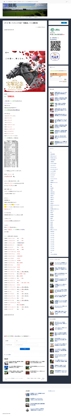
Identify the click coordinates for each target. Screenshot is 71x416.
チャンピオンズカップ (54, 169)
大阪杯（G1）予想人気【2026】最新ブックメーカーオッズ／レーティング (61, 137)
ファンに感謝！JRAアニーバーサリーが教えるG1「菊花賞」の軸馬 (61, 361)
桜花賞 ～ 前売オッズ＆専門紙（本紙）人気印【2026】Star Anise (60, 104)
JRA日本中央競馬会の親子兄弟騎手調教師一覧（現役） (37, 404)
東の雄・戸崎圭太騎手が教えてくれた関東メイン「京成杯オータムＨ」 (61, 269)
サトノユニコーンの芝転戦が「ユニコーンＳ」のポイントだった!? (61, 263)
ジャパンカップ (53, 165)
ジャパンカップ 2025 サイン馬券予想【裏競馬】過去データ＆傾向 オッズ (37, 409)
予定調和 (52, 180)
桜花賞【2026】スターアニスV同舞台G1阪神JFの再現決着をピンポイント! (61, 93)
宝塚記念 (52, 199)
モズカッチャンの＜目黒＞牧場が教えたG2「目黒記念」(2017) (61, 296)
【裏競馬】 (52, 161)
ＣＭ (51, 252)
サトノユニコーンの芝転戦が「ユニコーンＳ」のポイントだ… (14, 379)
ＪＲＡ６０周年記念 (54, 254)
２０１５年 (52, 235)
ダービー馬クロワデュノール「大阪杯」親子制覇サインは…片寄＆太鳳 (61, 121)
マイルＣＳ (52, 176)
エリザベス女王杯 (53, 163)
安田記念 (52, 195)
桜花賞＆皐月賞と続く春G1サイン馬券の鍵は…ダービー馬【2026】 (61, 115)
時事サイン (16, 1)
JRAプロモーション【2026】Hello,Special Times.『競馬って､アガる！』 (61, 323)
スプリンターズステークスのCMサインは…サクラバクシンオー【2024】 (60, 356)
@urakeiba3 (53, 39)
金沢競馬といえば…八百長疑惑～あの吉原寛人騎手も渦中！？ (37, 394)
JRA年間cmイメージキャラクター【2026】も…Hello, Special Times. (36, 399)
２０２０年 (52, 244)
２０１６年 (52, 237)
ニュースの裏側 (8, 354)
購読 (51, 76)
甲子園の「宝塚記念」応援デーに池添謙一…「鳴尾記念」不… (35, 379)
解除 (59, 76)
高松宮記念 (52, 231)
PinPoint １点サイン (21, 1)
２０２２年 (52, 246)
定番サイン (12, 1)
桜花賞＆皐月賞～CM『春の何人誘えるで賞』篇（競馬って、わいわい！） (61, 110)
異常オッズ (52, 220)
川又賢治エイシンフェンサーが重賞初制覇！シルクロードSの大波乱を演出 (61, 302)
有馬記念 (52, 203)
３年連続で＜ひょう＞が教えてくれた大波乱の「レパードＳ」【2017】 (61, 285)
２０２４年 (52, 248)
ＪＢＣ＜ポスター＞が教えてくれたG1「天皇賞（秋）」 (61, 328)
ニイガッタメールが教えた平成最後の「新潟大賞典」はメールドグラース (61, 291)
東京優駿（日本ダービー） (55, 208)
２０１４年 (52, 233)
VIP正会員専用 (53, 159)
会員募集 (29, 1)
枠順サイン (52, 210)
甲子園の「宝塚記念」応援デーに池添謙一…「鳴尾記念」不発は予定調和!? (16, 372)
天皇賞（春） (53, 191)
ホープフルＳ (53, 174)
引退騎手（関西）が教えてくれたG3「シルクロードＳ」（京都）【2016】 (61, 312)
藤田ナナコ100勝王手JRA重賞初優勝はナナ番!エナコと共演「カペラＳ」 (61, 334)
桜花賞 (52, 212)
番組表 (52, 218)
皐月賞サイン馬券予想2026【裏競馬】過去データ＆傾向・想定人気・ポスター (61, 126)
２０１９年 (52, 242)
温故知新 (52, 216)
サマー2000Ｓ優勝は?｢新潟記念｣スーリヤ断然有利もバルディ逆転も (16, 367)
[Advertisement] (24, 40)
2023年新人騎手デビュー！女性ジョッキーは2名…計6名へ (37, 372)
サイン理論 (8, 1)
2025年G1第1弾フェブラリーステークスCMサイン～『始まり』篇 (61, 371)
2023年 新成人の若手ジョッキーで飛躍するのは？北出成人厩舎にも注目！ (37, 362)
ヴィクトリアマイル (54, 178)
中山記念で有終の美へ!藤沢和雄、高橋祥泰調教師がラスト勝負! (16, 362)
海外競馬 (52, 214)
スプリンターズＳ (53, 167)
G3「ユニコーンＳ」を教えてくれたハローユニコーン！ (61, 307)
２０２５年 (52, 250)
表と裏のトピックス (51, 390)
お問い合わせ (33, 1)
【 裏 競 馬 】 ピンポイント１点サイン (56, 75)
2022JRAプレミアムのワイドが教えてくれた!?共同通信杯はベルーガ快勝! (61, 280)
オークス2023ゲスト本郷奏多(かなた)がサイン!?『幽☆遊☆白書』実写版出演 (61, 350)
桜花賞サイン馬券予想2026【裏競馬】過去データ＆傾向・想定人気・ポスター (61, 99)
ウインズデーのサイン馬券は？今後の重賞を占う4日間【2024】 (61, 344)
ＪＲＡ (26, 1)
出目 (51, 184)
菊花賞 (52, 225)
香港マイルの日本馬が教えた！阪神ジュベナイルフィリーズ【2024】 (61, 274)
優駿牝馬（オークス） (54, 182)
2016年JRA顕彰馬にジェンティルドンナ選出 (37, 367)
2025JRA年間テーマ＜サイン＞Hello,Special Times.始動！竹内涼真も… (60, 339)
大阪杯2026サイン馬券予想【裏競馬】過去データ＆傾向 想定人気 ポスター (61, 131)
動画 (51, 186)
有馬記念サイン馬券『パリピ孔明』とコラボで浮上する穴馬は (60, 366)
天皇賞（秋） (53, 193)
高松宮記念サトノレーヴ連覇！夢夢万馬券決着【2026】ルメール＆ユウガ (61, 142)
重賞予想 (52, 227)
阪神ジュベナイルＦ (54, 229)
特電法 (37, 1)
